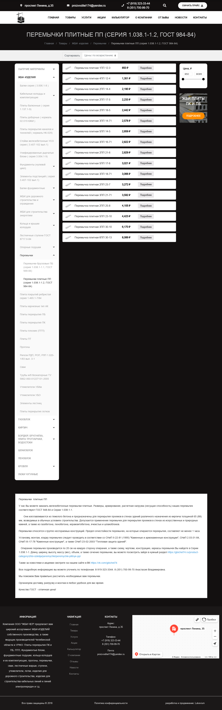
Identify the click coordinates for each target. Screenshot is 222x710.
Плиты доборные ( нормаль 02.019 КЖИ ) (36, 119)
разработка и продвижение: (185, 703)
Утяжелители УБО (30, 395)
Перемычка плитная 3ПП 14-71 (93, 120)
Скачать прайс (192, 5)
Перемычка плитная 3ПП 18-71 (93, 173)
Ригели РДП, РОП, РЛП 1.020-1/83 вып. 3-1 (37, 357)
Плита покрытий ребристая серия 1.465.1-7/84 (35, 296)
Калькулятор (120, 17)
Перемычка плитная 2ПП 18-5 (92, 110)
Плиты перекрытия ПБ (32, 314)
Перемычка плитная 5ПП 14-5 (92, 131)
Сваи (23, 367)
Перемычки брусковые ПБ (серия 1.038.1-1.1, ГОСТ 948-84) (38, 267)
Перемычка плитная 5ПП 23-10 (93, 216)
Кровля (23, 466)
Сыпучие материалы (31, 69)
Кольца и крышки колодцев (29, 225)
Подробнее (193, 115)
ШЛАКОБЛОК (25, 450)
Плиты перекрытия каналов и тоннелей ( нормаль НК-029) (36, 131)
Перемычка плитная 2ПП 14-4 (92, 88)
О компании (143, 17)
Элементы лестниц (31, 403)
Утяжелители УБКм (31, 387)
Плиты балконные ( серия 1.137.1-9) (34, 107)
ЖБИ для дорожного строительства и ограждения (31, 200)
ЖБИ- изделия (27, 77)
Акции (101, 17)
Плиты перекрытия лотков (35, 411)
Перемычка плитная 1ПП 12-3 (92, 67)
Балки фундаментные (32, 188)
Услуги (86, 17)
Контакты (200, 17)
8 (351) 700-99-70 (138, 7)
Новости (181, 17)
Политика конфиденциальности (110, 703)
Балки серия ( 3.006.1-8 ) (34, 85)
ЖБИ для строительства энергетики (33, 213)
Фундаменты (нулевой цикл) (32, 166)
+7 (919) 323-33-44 (138, 3)
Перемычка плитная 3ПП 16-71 (93, 141)
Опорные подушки (30, 247)
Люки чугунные (28, 474)
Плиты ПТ (25, 338)
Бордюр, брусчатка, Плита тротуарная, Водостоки (30, 439)
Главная (53, 17)
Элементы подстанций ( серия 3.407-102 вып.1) (37, 178)
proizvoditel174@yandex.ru (89, 5)
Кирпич (22, 427)
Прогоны (25, 347)
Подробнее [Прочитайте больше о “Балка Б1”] (146, 67)
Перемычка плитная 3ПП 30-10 (93, 226)
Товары (70, 17)
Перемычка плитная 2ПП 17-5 (92, 99)
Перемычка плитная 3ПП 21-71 (93, 195)
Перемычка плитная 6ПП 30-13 (93, 237)
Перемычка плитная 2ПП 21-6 (92, 152)
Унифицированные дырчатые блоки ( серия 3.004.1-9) (37, 154)
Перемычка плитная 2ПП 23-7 (92, 184)
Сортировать (72, 55)
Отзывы (163, 17)
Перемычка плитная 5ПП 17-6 (92, 163)
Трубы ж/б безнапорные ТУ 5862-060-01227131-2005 (35, 377)
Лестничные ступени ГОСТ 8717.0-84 (35, 237)
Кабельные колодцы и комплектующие (32, 95)
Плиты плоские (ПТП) (32, 330)
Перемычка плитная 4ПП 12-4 (92, 78)
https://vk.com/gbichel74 (104, 562)
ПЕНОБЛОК (24, 458)
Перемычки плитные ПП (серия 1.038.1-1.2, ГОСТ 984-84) (37, 283)
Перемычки (26, 255)
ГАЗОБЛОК (24, 419)
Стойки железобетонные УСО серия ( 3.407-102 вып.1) (37, 143)
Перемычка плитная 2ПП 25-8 (92, 205)
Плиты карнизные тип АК (34, 306)
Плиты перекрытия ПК (32, 322)
